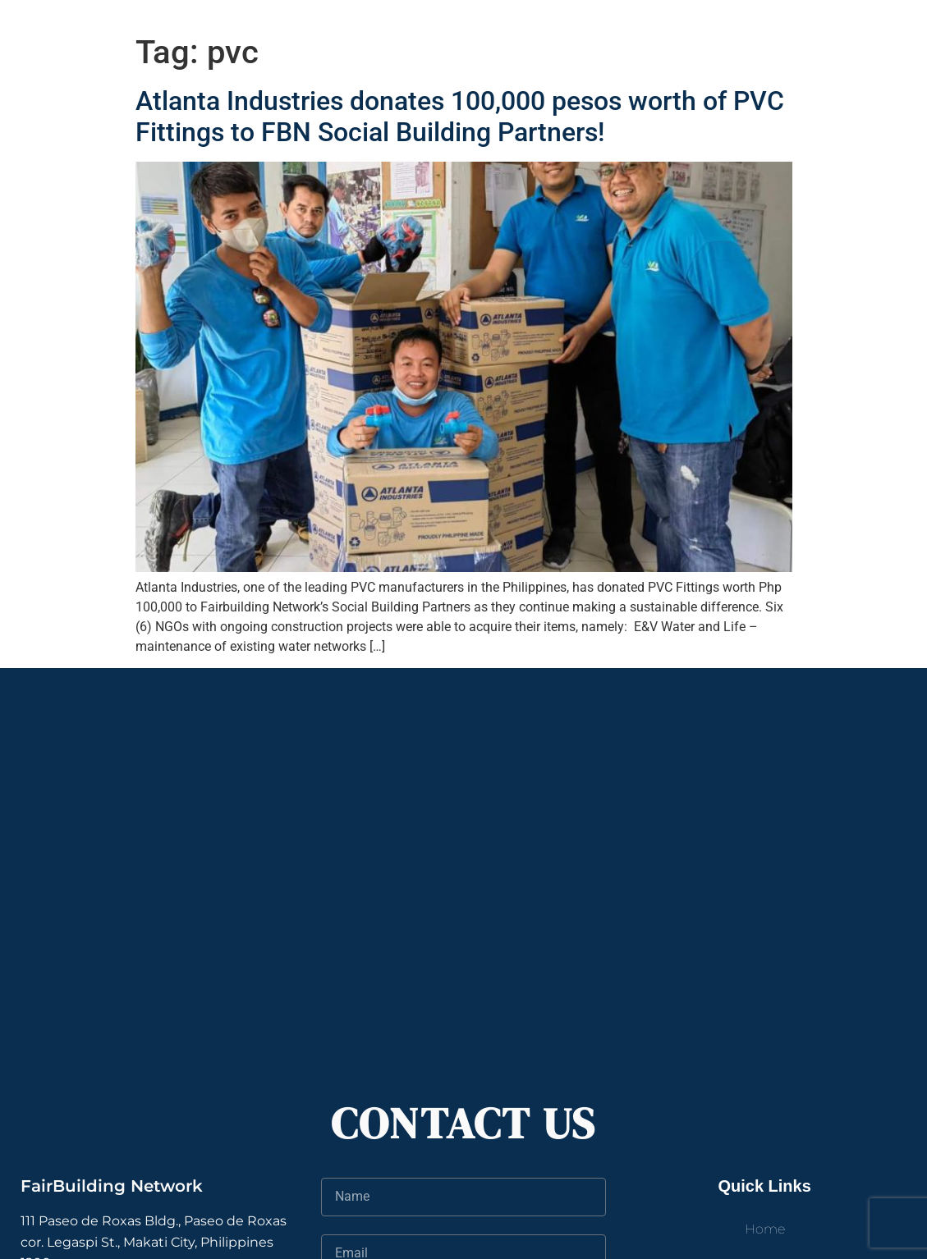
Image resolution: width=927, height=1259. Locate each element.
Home (765, 1229)
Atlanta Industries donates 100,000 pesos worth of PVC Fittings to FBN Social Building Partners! (459, 116)
